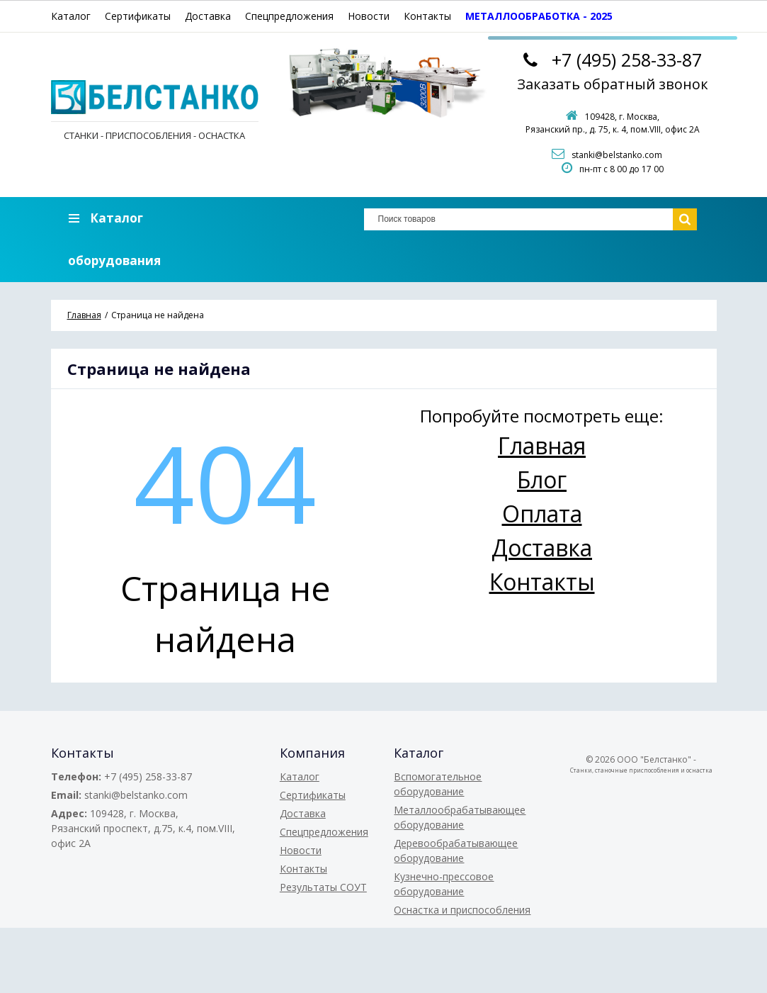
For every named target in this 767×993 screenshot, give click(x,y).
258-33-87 (627, 59)
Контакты (427, 16)
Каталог (71, 16)
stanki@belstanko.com (617, 155)
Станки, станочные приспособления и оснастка (641, 770)
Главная (542, 445)
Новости (369, 16)
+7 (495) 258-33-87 (148, 776)
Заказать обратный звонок (612, 84)
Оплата (542, 513)
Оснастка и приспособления (462, 909)
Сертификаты (138, 16)
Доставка (208, 16)
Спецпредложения (289, 16)
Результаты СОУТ (323, 887)
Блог (542, 479)
